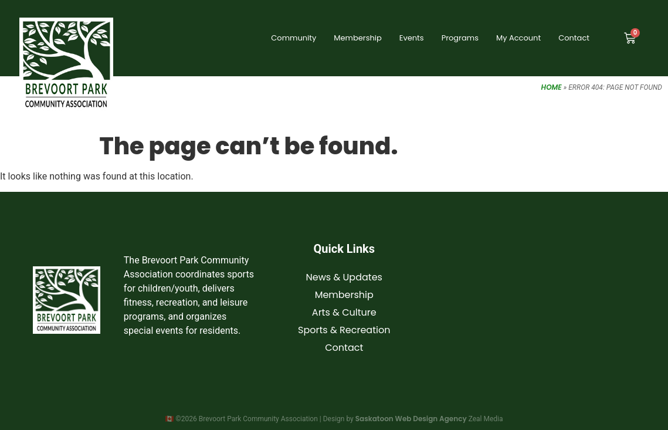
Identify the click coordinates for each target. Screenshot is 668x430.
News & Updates (344, 277)
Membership (357, 37)
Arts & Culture (344, 312)
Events (411, 37)
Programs (460, 37)
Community (293, 37)
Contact (573, 37)
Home (551, 87)
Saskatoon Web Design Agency (411, 419)
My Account (518, 37)
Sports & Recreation (344, 330)
